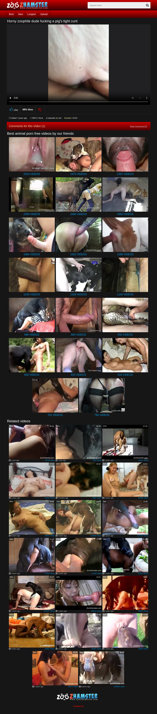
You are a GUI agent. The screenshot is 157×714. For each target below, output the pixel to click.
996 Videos (31, 334)
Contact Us (78, 706)
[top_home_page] (29, 5)
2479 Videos (78, 174)
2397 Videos (125, 174)
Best (11, 14)
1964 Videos (32, 254)
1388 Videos (125, 254)
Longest (31, 14)
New (20, 14)
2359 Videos (32, 214)
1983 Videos (125, 214)
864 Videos (78, 334)
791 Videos (55, 415)
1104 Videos (125, 294)
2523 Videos (32, 174)
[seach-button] (147, 5)
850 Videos (125, 334)
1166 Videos (78, 294)
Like (13, 110)
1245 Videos (32, 294)
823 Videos (78, 374)
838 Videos (31, 374)
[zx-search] (119, 5)
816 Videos (125, 374)
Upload (44, 14)
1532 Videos (78, 254)
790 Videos (101, 415)
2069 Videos (78, 214)
